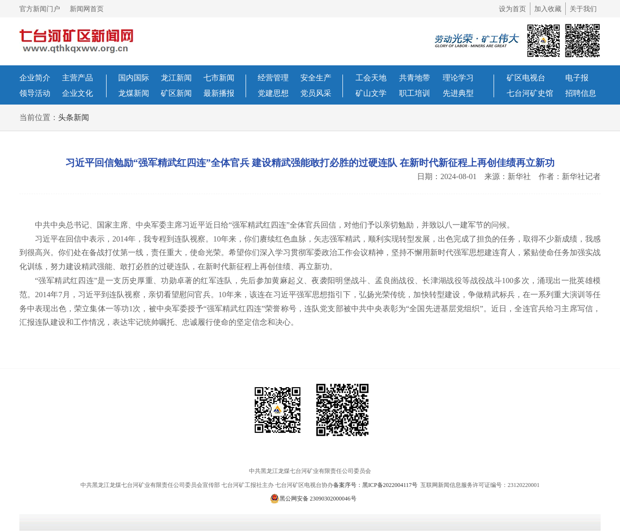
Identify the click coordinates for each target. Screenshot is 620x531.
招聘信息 (580, 93)
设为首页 (512, 9)
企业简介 (34, 78)
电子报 (577, 78)
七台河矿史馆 (530, 93)
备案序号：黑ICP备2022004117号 (376, 485)
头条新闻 (73, 117)
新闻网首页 (87, 9)
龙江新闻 (176, 78)
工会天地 (371, 78)
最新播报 (218, 93)
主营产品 (77, 78)
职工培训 (414, 93)
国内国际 (133, 78)
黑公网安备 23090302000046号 (313, 498)
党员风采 (315, 93)
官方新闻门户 (39, 9)
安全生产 (315, 78)
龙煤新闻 (133, 93)
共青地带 (414, 78)
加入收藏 (547, 9)
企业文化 (77, 93)
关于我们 (583, 9)
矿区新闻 (176, 93)
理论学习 (458, 78)
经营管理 (273, 78)
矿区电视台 (526, 78)
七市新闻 (218, 78)
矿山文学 (371, 93)
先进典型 (458, 93)
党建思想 (273, 93)
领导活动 (34, 93)
